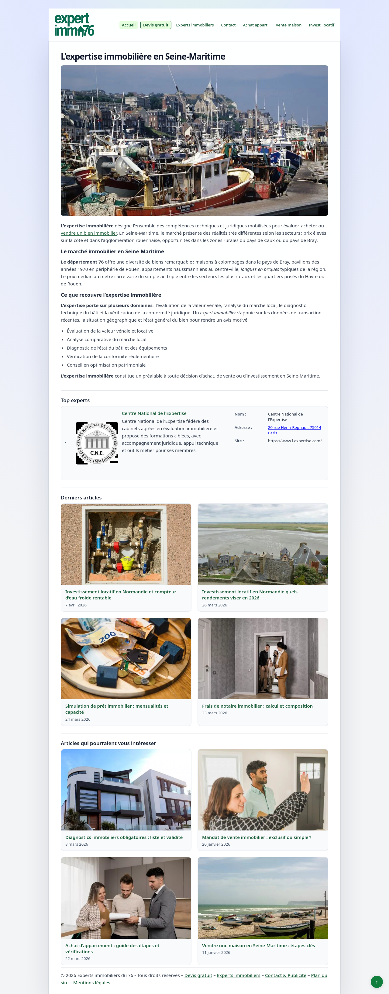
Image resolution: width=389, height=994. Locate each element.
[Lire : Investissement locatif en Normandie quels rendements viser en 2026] (263, 544)
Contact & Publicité (285, 975)
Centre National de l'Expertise (154, 413)
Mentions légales (91, 982)
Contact (228, 25)
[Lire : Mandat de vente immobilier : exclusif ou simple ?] (263, 790)
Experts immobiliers (195, 25)
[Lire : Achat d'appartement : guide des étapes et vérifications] (126, 898)
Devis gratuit (155, 25)
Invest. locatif (321, 25)
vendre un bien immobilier (89, 233)
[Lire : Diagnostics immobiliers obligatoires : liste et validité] (126, 790)
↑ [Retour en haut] (377, 981)
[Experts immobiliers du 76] (74, 25)
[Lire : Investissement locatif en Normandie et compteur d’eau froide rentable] (126, 544)
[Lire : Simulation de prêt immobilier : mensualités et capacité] (126, 658)
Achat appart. (256, 25)
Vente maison (288, 25)
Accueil (129, 25)
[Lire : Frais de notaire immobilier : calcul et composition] (263, 658)
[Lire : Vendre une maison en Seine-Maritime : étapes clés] (263, 898)
